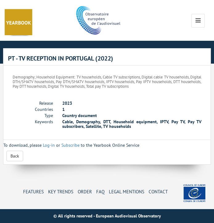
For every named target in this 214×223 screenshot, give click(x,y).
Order (85, 191)
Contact (158, 191)
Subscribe (70, 145)
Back (14, 156)
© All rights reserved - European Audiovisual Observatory (107, 216)
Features (33, 191)
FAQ (100, 191)
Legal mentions (126, 191)
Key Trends (60, 191)
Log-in (49, 145)
